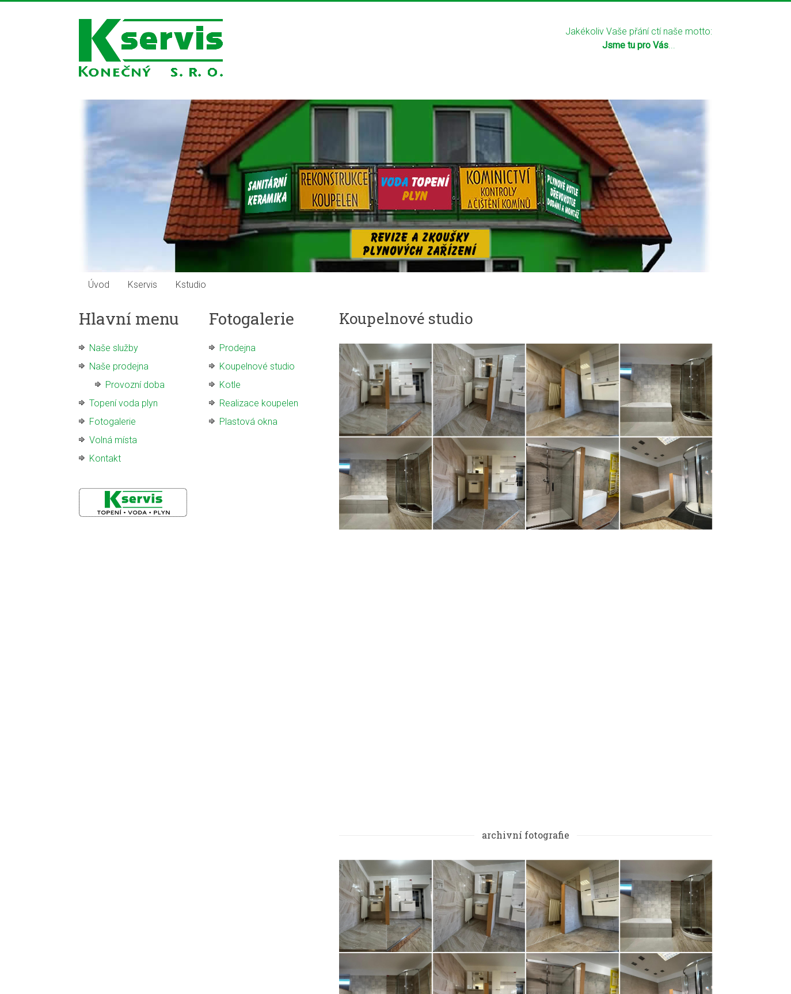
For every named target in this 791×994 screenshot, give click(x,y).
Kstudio (191, 284)
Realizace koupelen (258, 403)
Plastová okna (248, 421)
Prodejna (237, 347)
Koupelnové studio (257, 366)
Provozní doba (135, 384)
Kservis (142, 284)
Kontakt (105, 458)
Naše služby (113, 347)
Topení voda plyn (123, 403)
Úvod (98, 284)
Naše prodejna (119, 366)
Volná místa (113, 440)
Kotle (230, 384)
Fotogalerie (112, 421)
